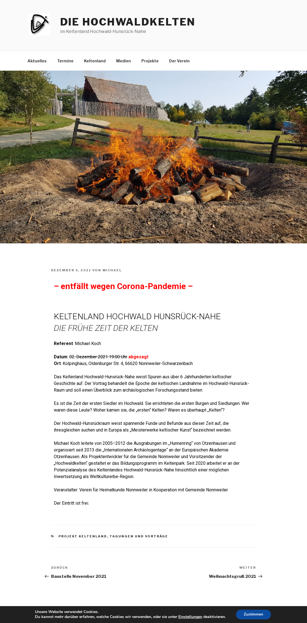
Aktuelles (37, 60)
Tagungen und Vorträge (139, 536)
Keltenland (95, 60)
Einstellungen (189, 616)
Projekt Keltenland (83, 536)
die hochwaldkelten (128, 22)
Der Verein (179, 60)
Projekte (150, 60)
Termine (65, 60)
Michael (112, 270)
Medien (123, 60)
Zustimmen (253, 614)
